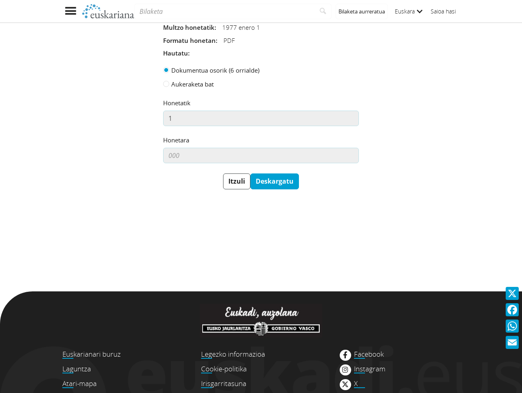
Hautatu (175, 53)
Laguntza (76, 368)
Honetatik (176, 103)
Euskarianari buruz (91, 354)
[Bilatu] (323, 11)
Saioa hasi (443, 11)
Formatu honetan (189, 40)
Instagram (369, 369)
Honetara (176, 140)
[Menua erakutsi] (70, 11)
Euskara (408, 11)
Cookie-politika (224, 368)
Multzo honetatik (189, 27)
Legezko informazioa (233, 354)
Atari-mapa (79, 383)
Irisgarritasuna (223, 383)
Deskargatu (275, 181)
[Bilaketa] (224, 11)
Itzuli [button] (236, 181)
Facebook (369, 354)
